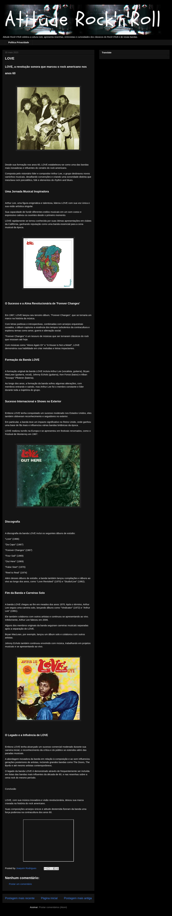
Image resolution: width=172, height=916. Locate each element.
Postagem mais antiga (78, 898)
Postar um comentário (20, 884)
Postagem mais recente (20, 898)
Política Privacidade (18, 42)
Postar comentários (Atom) (53, 907)
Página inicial (49, 898)
